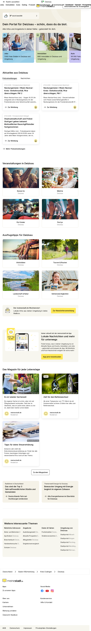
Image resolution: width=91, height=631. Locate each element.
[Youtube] (47, 591)
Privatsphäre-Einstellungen (46, 628)
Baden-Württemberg (24, 571)
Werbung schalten (10, 611)
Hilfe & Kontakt (46, 602)
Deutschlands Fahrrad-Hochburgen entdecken (16, 497)
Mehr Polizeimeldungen (14, 149)
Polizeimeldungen (10, 78)
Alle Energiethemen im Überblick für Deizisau (59, 497)
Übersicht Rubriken (10, 615)
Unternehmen (8, 606)
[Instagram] (52, 591)
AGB (4, 628)
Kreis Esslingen (44, 571)
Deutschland (7, 572)
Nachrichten (25, 78)
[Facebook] (42, 591)
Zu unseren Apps (9, 590)
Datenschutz (15, 628)
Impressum (27, 628)
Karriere (6, 602)
